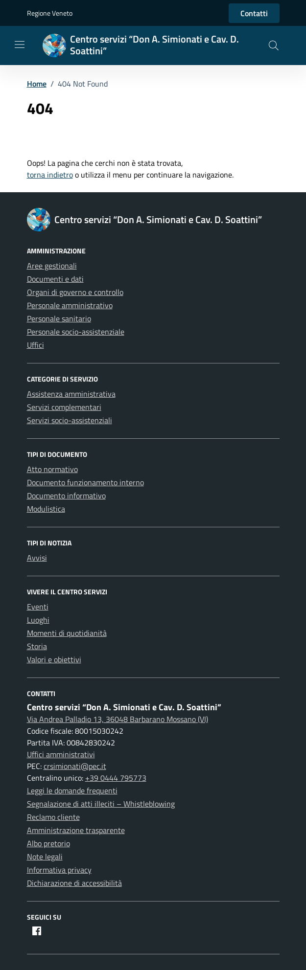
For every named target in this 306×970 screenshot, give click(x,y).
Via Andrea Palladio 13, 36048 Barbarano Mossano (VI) (117, 719)
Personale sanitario (59, 318)
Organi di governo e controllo (75, 292)
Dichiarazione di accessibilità (74, 883)
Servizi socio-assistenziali (69, 420)
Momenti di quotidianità (67, 633)
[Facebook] (37, 932)
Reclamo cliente (53, 817)
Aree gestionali (52, 265)
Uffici (35, 345)
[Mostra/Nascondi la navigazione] (19, 44)
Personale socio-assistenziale (75, 332)
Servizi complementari (64, 407)
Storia (37, 646)
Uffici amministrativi (61, 754)
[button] (274, 45)
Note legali (45, 856)
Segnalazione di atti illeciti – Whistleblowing (101, 804)
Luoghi (38, 620)
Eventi (37, 606)
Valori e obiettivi (54, 659)
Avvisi (37, 558)
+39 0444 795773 (115, 778)
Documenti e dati (55, 279)
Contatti (254, 13)
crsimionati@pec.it (75, 766)
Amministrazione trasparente (76, 830)
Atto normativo (52, 469)
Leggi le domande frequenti (72, 790)
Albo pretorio (48, 843)
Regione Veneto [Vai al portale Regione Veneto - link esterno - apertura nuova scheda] (49, 13)
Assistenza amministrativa (71, 394)
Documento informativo (66, 495)
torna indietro (50, 174)
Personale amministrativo (70, 305)
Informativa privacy (59, 870)
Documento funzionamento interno (85, 482)
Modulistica (46, 509)
